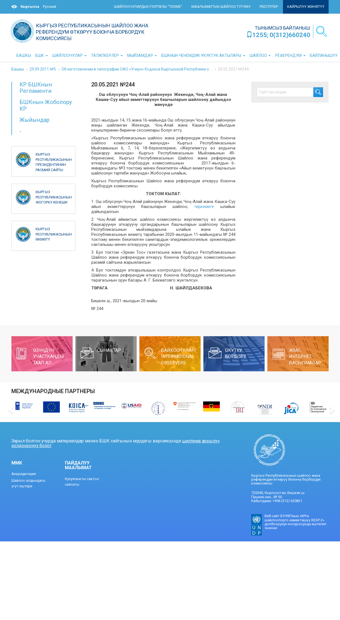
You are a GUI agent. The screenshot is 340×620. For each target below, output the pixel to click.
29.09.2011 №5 (42, 69)
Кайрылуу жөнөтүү (305, 6)
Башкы (17, 69)
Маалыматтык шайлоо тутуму (220, 6)
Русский (49, 6)
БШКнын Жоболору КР (45, 105)
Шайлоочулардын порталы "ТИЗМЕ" (148, 6)
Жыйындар (34, 120)
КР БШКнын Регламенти (35, 87)
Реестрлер (269, 6)
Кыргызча (30, 6)
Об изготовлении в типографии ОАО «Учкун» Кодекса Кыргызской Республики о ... (136, 69)
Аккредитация (23, 474)
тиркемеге (204, 206)
